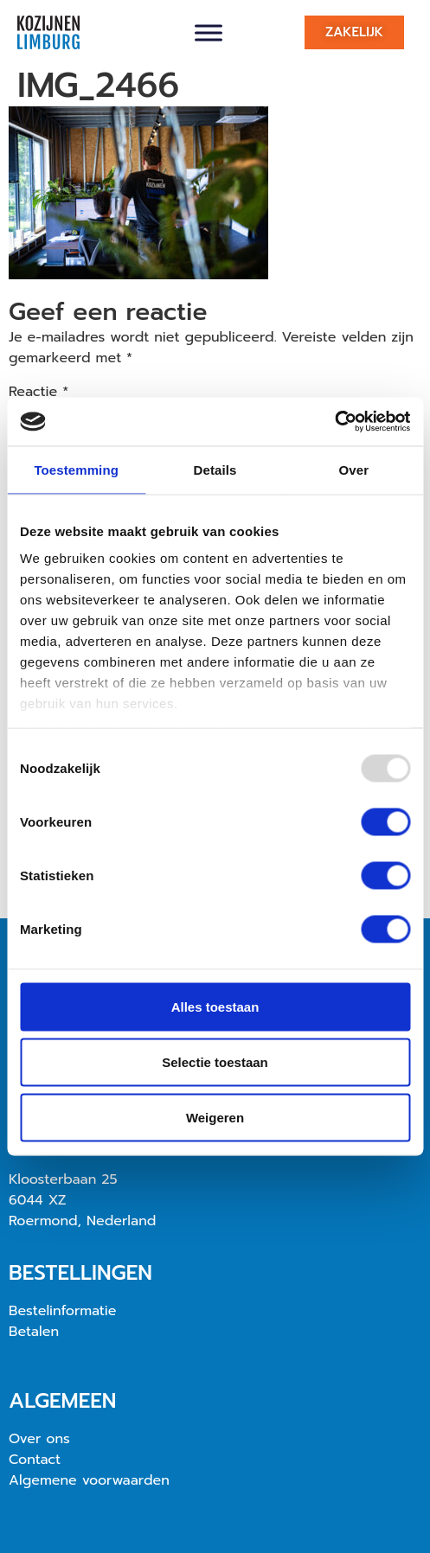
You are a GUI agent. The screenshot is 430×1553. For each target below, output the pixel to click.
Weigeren (215, 1116)
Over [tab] (354, 469)
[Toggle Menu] (208, 32)
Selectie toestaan (215, 1061)
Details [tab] (215, 469)
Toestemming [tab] (76, 469)
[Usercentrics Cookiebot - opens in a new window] (334, 422)
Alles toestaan (215, 1006)
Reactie (38, 392)
